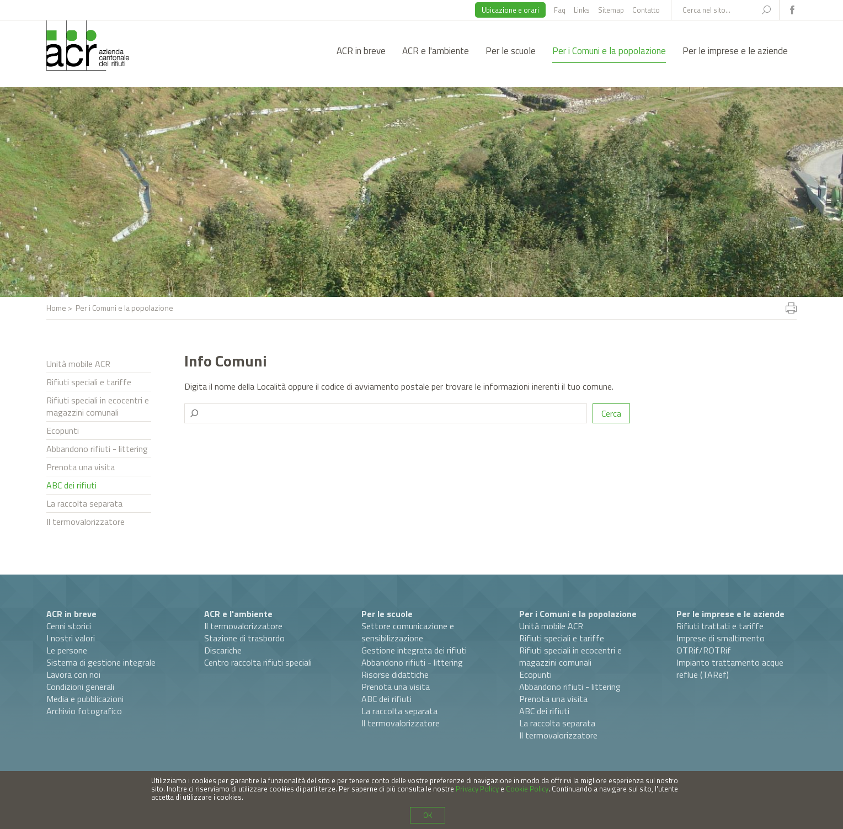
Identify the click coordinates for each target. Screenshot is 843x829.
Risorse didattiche (395, 674)
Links (582, 9)
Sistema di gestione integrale (101, 662)
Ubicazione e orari (510, 9)
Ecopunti (62, 430)
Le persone (66, 650)
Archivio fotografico (84, 711)
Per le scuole (510, 51)
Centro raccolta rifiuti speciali (258, 662)
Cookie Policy (527, 788)
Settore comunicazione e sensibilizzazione (407, 632)
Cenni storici (68, 626)
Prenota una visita (80, 467)
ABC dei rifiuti (71, 485)
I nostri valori (70, 638)
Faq (559, 9)
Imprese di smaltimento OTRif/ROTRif (720, 644)
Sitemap (611, 9)
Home (56, 307)
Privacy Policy (477, 788)
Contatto (646, 9)
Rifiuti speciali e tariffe (88, 382)
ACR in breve (361, 51)
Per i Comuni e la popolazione (609, 51)
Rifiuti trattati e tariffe (720, 626)
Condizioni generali (80, 687)
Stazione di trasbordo (244, 638)
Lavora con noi (73, 674)
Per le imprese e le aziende (735, 51)
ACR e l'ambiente (435, 51)
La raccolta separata (84, 503)
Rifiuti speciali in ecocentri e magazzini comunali (97, 406)
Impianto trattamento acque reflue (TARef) (729, 668)
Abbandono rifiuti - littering (97, 448)
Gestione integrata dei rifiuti (414, 650)
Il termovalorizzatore (85, 521)
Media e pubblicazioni (85, 699)
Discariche (223, 650)
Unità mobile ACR (78, 363)
